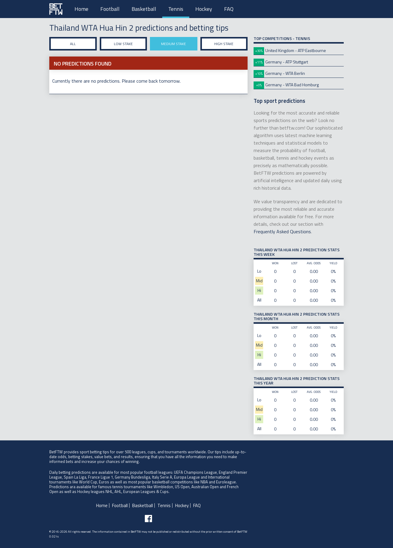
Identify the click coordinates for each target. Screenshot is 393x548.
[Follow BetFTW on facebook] (148, 518)
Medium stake (173, 44)
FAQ (228, 9)
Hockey (203, 9)
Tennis (175, 9)
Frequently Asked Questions (282, 231)
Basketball (144, 9)
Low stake (123, 44)
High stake (223, 44)
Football (110, 9)
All (73, 44)
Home (81, 9)
